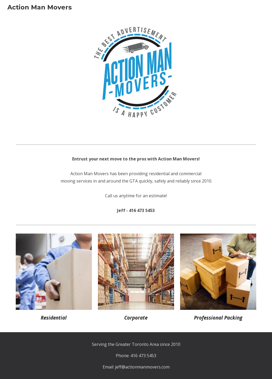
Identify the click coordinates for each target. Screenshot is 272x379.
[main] (136, 184)
